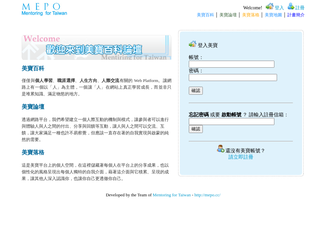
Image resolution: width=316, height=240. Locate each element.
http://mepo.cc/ (207, 194)
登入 (279, 7)
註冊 (300, 7)
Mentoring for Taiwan (172, 194)
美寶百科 (205, 14)
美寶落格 (250, 14)
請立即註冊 (240, 157)
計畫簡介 (296, 14)
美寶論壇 (228, 14)
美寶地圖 (273, 14)
